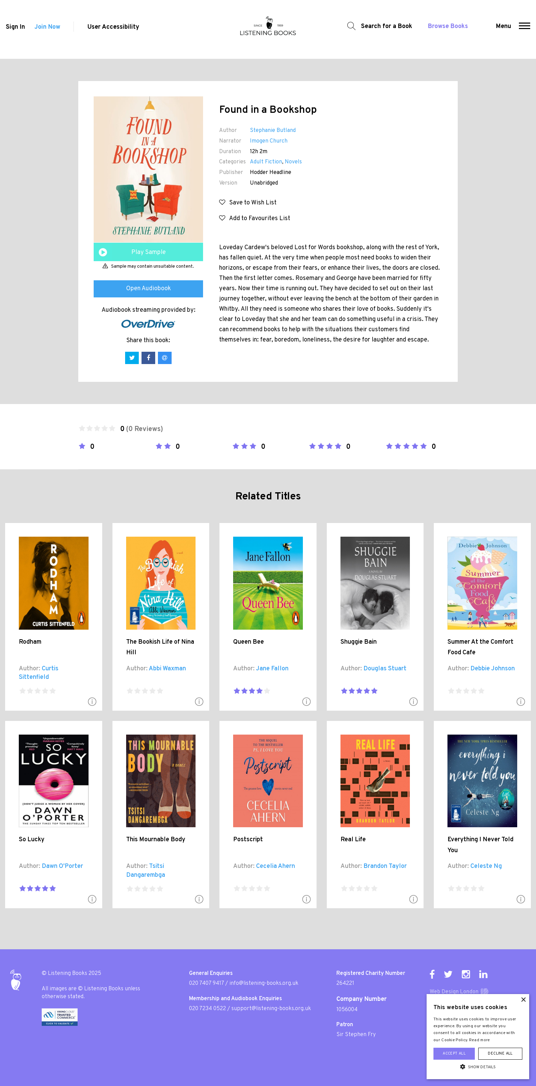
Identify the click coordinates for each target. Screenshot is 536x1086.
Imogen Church (268, 141)
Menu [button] (504, 29)
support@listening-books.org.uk (271, 1008)
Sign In (14, 29)
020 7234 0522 (207, 1008)
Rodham (30, 642)
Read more (479, 1040)
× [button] (523, 1000)
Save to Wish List (248, 203)
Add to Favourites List (254, 219)
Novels (293, 162)
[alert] (478, 1036)
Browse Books (446, 29)
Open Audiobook (148, 289)
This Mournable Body (155, 840)
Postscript (248, 840)
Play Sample (148, 252)
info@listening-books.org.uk (263, 983)
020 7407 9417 (206, 983)
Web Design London (454, 992)
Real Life (353, 840)
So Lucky (31, 840)
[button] (525, 29)
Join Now (47, 29)
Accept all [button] (454, 1053)
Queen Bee (248, 642)
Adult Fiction (266, 162)
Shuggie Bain (358, 642)
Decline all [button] (500, 1053)
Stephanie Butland (273, 130)
